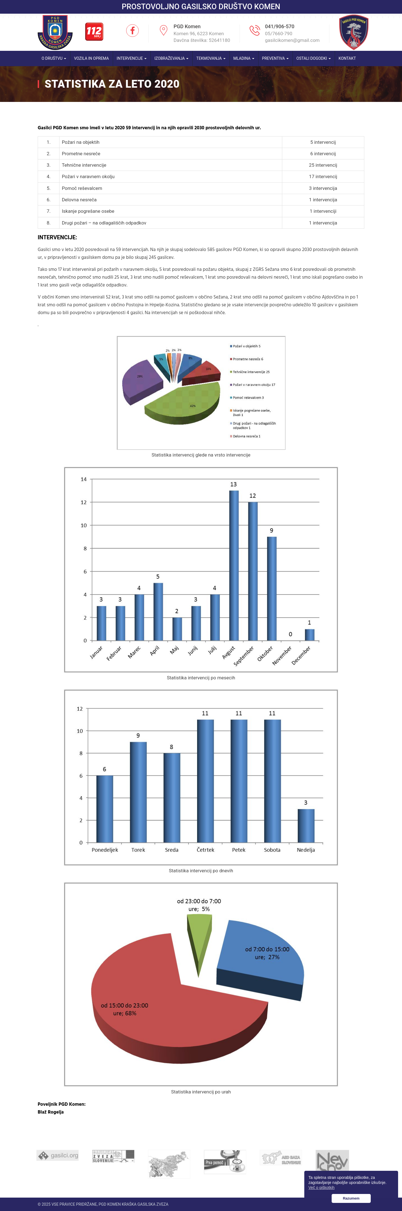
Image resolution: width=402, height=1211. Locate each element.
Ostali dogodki (313, 58)
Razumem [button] (351, 1198)
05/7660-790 (278, 33)
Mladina (243, 58)
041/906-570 (279, 26)
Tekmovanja (211, 58)
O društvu (54, 58)
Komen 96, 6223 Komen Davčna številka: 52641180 (202, 37)
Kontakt (347, 58)
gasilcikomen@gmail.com (292, 40)
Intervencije (132, 58)
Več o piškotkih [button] (321, 1187)
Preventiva (275, 58)
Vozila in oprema (91, 58)
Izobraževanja (171, 58)
